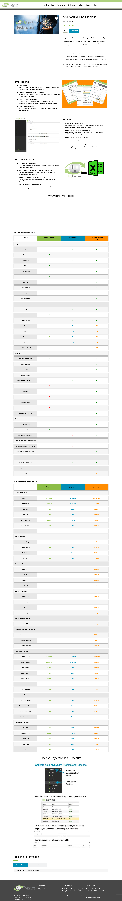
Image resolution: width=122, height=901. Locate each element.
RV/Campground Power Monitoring (72, 895)
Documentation (42, 895)
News (39, 897)
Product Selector (42, 891)
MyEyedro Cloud (42, 889)
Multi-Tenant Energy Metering (70, 893)
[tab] (20, 865)
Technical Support (43, 893)
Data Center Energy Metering (70, 897)
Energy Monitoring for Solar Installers (72, 891)
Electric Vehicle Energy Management (72, 889)
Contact (40, 899)
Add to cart (74, 31)
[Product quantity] (65, 31)
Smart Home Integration (68, 899)
